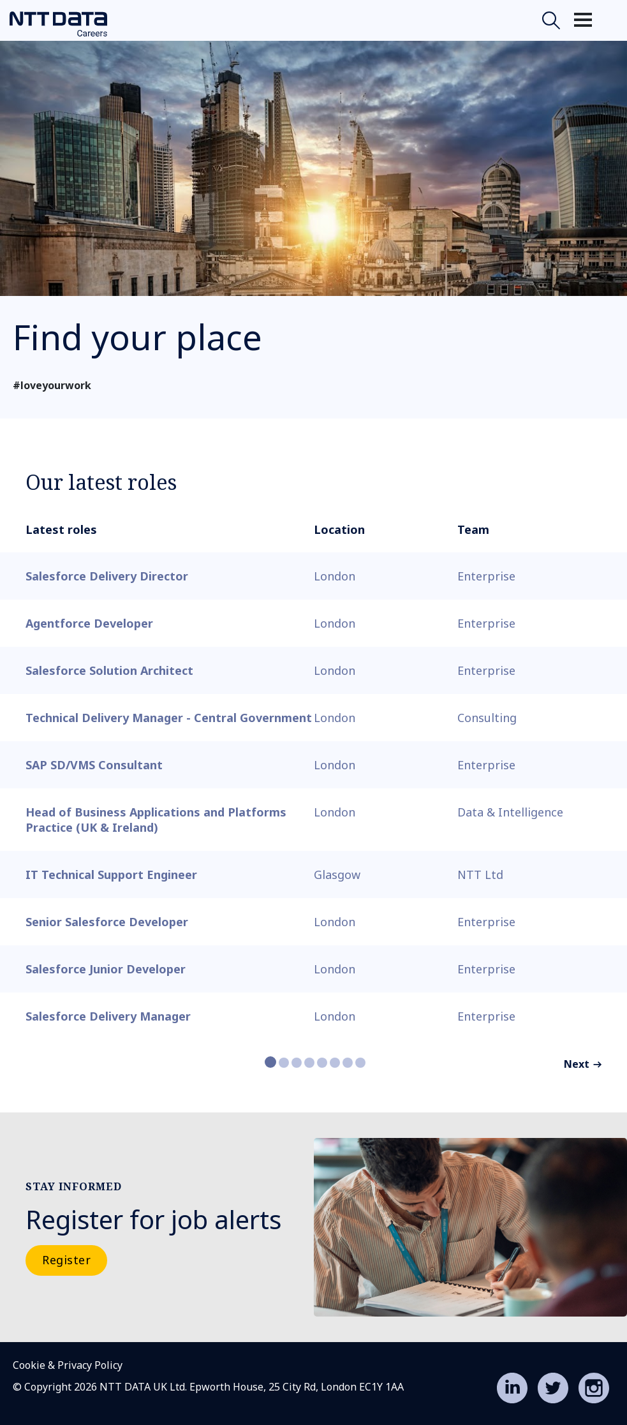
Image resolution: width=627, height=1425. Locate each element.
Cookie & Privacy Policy (67, 1365)
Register (66, 1259)
